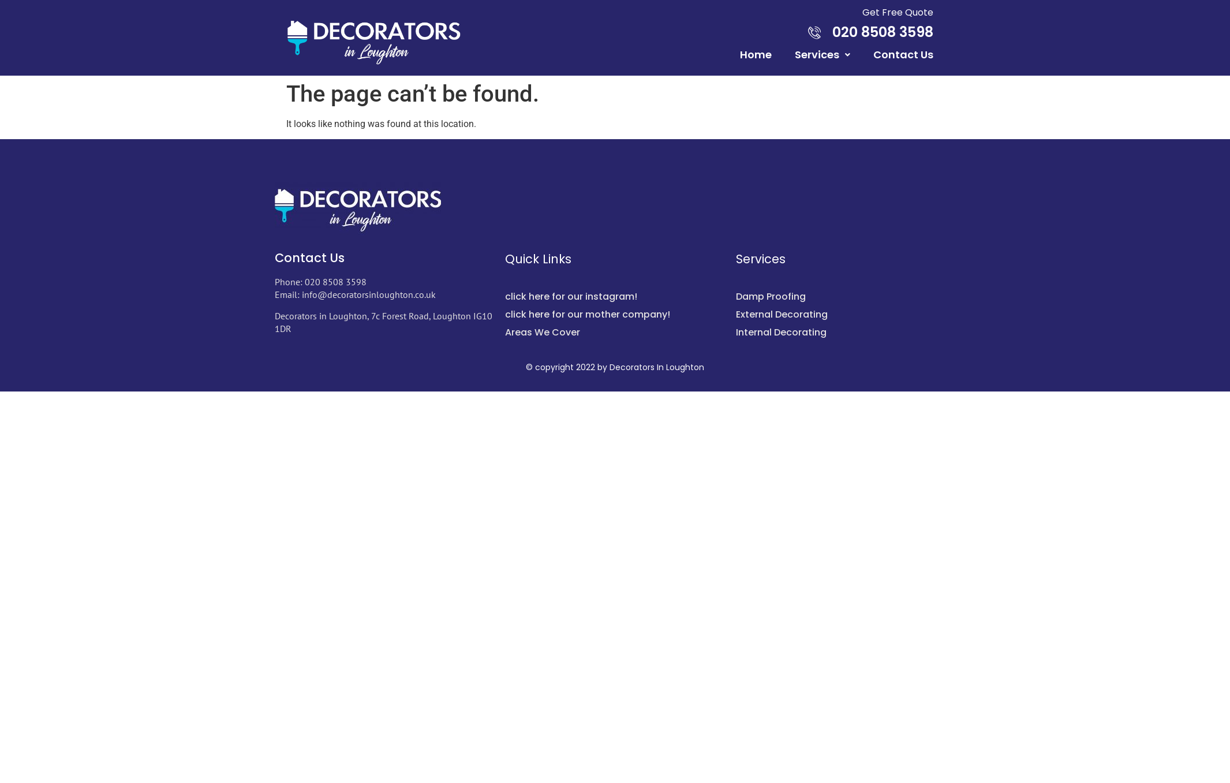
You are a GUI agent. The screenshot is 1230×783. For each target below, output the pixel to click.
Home (756, 54)
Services (822, 54)
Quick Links (538, 259)
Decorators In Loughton (657, 367)
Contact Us (903, 54)
